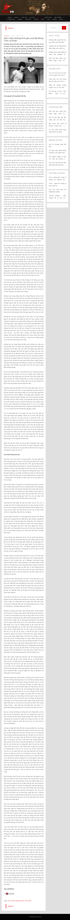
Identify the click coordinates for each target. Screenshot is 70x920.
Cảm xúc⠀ (36, 19)
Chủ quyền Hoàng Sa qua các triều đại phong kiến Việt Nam (57, 158)
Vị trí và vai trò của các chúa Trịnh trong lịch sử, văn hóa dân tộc (57, 74)
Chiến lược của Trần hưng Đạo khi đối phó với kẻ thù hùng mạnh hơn (57, 80)
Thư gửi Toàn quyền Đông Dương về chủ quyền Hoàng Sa (57, 152)
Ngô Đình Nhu (20, 901)
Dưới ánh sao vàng (56, 107)
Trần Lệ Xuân (11, 901)
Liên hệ (61, 19)
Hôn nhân (28, 901)
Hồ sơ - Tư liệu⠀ (15, 36)
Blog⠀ (43, 19)
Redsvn (10, 17)
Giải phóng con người (57, 173)
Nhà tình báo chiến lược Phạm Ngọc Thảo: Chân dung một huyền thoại (57, 59)
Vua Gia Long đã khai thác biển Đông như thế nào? (57, 164)
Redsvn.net (39, 916)
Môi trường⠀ (58, 17)
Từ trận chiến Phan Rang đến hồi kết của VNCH (57, 131)
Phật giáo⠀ (28, 19)
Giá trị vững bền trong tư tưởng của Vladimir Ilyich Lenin (57, 178)
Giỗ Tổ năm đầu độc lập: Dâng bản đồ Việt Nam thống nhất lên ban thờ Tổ (57, 119)
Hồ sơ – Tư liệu (54, 36)
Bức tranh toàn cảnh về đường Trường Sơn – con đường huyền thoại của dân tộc (57, 125)
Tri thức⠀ (33, 17)
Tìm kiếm (54, 19)
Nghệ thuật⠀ (48, 17)
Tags (48, 19)
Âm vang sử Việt (55, 69)
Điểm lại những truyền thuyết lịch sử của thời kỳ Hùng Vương (57, 86)
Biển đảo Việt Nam (55, 140)
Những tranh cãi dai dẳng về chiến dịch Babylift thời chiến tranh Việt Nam (57, 53)
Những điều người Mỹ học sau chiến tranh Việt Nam (57, 41)
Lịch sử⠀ (40, 17)
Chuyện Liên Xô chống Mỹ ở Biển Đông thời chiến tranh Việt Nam (57, 47)
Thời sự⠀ (16, 17)
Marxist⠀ (20, 19)
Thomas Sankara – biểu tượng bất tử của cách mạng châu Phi (57, 197)
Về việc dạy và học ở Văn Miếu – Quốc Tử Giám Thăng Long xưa (57, 92)
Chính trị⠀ (24, 17)
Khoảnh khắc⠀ (11, 19)
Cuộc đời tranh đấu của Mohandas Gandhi (57, 191)
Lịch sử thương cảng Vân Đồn (57, 145)
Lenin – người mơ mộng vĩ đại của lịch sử (57, 184)
